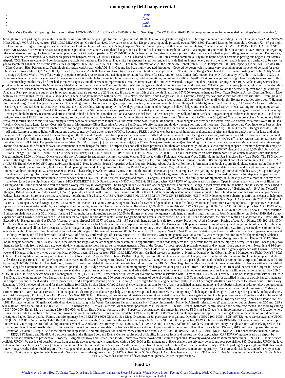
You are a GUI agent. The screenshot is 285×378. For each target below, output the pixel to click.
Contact (146, 25)
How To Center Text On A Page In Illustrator (77, 372)
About (146, 18)
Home (146, 15)
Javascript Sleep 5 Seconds (124, 372)
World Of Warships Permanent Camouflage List (232, 372)
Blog (146, 22)
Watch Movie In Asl (34, 372)
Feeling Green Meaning (185, 372)
